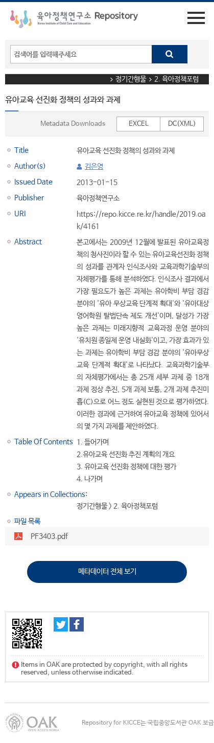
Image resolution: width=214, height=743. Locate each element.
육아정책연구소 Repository (74, 21)
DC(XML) (182, 124)
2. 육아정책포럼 (176, 79)
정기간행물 (130, 79)
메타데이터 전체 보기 (107, 572)
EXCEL (139, 124)
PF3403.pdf (49, 536)
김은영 (94, 167)
